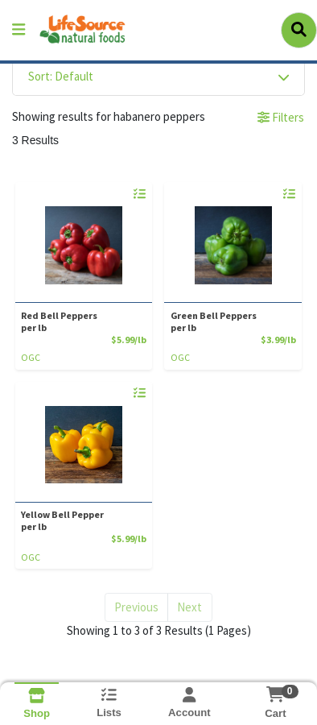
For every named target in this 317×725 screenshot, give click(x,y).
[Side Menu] (18, 30)
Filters (280, 117)
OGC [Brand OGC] (30, 357)
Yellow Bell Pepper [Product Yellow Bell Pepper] (80, 520)
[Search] (299, 30)
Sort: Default (60, 76)
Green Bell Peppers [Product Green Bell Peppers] (230, 321)
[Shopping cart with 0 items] (275, 694)
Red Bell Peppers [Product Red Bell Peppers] (80, 321)
